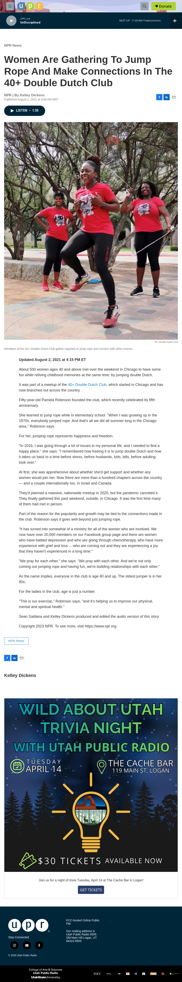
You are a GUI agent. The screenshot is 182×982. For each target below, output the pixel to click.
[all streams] (176, 20)
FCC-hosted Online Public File (83, 922)
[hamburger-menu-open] (10, 6)
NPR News (13, 45)
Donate (165, 6)
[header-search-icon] (144, 6)
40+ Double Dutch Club (87, 385)
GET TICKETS (91, 889)
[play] (11, 20)
